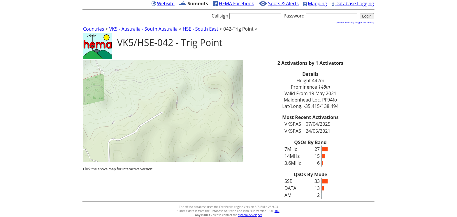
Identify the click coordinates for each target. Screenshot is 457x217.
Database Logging (354, 3)
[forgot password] (364, 22)
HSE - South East (200, 29)
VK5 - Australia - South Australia (143, 29)
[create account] (345, 22)
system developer (250, 215)
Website (166, 3)
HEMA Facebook (236, 3)
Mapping (317, 3)
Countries (93, 29)
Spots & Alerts (283, 3)
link (277, 211)
